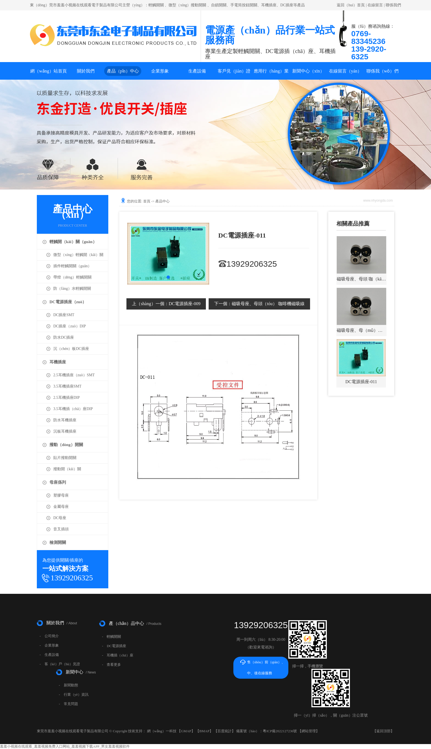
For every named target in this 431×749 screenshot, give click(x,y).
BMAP (204, 731)
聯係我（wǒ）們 (382, 71)
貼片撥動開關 (64, 458)
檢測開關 (57, 542)
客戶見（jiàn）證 (234, 71)
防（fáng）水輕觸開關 (72, 288)
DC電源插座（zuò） (67, 302)
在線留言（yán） (345, 71)
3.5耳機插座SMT (67, 386)
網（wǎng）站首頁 (48, 71)
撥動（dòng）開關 (66, 444)
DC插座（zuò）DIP (69, 326)
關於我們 (86, 71)
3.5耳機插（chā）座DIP (73, 409)
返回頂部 (383, 731)
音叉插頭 (61, 529)
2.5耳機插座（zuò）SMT (74, 375)
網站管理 (309, 731)
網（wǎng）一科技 (161, 731)
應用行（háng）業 (271, 71)
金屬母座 (61, 507)
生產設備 (197, 71)
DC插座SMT (63, 315)
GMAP (186, 731)
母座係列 (57, 482)
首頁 (146, 201)
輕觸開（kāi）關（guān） (73, 242)
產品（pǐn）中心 (123, 71)
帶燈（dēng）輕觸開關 (72, 277)
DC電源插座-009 (166, 303)
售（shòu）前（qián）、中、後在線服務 (266, 667)
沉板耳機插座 (64, 431)
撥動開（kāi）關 (67, 469)
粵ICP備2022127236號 (280, 731)
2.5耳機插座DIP (66, 398)
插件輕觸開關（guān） (72, 266)
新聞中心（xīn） (308, 71)
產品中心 (162, 201)
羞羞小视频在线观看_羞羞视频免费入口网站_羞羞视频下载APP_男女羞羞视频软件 (65, 746)
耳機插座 (57, 362)
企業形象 (160, 71)
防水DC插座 (63, 337)
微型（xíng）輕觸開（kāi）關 (78, 255)
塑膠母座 (61, 495)
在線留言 (375, 5)
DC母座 (59, 518)
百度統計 (224, 731)
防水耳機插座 (64, 420)
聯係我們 (393, 5)
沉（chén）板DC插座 (71, 349)
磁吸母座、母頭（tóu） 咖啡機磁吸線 (259, 303)
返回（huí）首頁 (351, 5)
